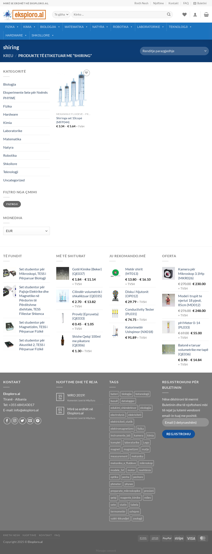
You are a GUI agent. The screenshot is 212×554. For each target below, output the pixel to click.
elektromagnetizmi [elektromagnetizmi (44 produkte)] (122, 428)
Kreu (8, 55)
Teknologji (180, 27)
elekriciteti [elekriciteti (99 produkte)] (134, 414)
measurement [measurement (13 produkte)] (119, 456)
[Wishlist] (184, 14)
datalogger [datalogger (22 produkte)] (128, 401)
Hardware (16, 35)
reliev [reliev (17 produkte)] (147, 497)
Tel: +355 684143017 (18, 405)
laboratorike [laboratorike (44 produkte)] (131, 442)
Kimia (29, 27)
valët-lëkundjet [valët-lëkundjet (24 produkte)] (120, 518)
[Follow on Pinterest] (37, 420)
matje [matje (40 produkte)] (145, 449)
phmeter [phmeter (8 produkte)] (116, 484)
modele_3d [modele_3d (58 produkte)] (117, 470)
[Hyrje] (195, 14)
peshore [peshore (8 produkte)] (138, 477)
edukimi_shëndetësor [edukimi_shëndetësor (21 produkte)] (123, 407)
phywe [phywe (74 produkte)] (129, 484)
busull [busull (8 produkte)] (114, 401)
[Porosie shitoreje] (174, 51)
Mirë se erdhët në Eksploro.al (80, 411)
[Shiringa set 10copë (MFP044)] (73, 90)
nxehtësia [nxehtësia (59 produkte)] (145, 470)
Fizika (12, 27)
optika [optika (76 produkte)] (114, 477)
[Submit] (168, 14)
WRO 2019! (76, 395)
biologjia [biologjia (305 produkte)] (127, 394)
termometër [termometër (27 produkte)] (118, 511)
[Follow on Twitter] (22, 420)
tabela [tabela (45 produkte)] (134, 504)
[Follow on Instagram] (14, 420)
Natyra (100, 27)
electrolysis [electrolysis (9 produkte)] (117, 414)
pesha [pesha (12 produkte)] (125, 477)
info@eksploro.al (26, 410)
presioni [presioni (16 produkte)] (149, 490)
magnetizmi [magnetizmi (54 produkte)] (131, 449)
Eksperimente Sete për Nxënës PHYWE (25, 95)
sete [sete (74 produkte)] (113, 504)
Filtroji (12, 204)
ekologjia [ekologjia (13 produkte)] (145, 407)
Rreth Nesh (141, 3)
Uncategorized (14, 180)
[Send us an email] (30, 420)
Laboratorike (150, 27)
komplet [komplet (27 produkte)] (116, 442)
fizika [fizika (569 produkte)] (140, 428)
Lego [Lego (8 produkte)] (146, 442)
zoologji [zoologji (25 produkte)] (137, 518)
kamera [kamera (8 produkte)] (138, 435)
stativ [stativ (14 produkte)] (123, 504)
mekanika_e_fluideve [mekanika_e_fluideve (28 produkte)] (123, 463)
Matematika (76, 27)
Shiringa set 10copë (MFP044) (69, 120)
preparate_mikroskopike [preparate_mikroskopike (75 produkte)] (125, 490)
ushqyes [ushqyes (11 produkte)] (134, 511)
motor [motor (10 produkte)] (131, 470)
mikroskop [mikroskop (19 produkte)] (146, 463)
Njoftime (158, 3)
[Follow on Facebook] (7, 420)
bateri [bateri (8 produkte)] (114, 394)
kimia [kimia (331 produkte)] (150, 435)
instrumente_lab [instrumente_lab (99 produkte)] (120, 435)
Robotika (123, 27)
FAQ (186, 3)
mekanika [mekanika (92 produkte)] (137, 456)
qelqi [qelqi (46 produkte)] (113, 497)
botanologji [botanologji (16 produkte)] (142, 394)
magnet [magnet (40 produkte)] (115, 449)
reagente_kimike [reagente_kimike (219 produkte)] (130, 497)
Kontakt (174, 3)
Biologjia (50, 27)
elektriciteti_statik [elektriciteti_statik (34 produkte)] (122, 421)
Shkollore (43, 35)
